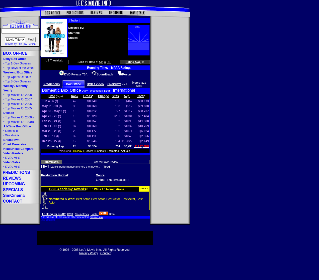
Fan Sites (112, 179)
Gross (87, 96)
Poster (95, 214)
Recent (88, 150)
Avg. (127, 96)
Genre (100, 175)
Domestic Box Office (61, 90)
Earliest (100, 150)
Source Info (96, 217)
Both (107, 90)
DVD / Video (95, 84)
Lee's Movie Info (90, 250)
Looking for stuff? (54, 214)
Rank (74, 96)
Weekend (95, 90)
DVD (70, 214)
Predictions (51, 84)
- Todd (106, 166)
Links (100, 180)
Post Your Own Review (105, 162)
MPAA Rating (120, 67)
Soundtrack (82, 214)
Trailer (74, 20)
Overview (114, 84)
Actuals (125, 150)
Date (52, 96)
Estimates (113, 150)
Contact (105, 253)
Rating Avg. (133, 61)
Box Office (73, 84)
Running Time (97, 67)
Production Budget (54, 175)
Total (140, 96)
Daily (85, 90)
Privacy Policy (88, 253)
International (124, 90)
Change (103, 96)
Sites (115, 96)
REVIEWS (52, 162)
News (136, 82)
